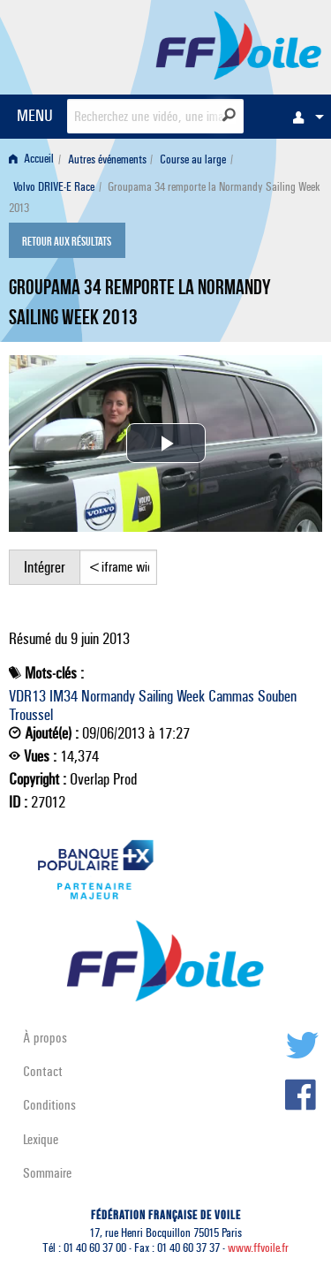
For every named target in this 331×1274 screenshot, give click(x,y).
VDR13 (27, 696)
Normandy (108, 696)
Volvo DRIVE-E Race (53, 186)
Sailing (156, 696)
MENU (35, 115)
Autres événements (107, 159)
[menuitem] (303, 116)
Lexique (40, 1139)
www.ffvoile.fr (258, 1247)
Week (191, 696)
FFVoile (238, 44)
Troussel (31, 715)
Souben (277, 696)
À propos (45, 1037)
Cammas (231, 696)
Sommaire (47, 1172)
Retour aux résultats (66, 242)
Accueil (31, 159)
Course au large (193, 159)
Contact (43, 1071)
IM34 (63, 696)
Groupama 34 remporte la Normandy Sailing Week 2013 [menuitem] (164, 197)
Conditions (49, 1104)
